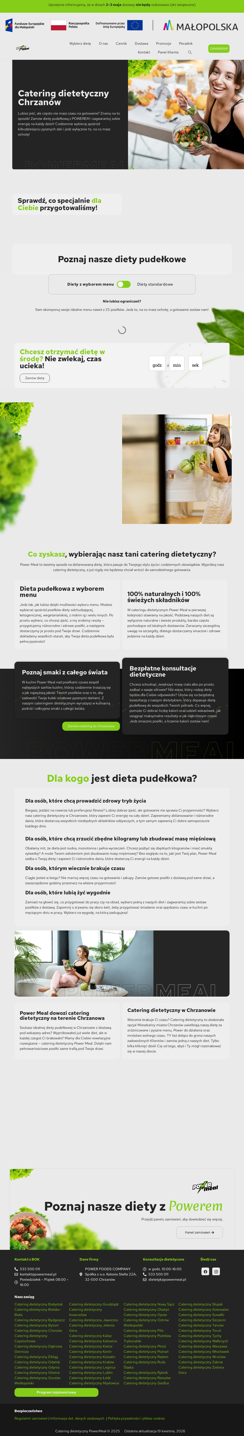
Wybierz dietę (80, 43)
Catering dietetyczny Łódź (89, 1378)
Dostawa (141, 43)
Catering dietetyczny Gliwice (37, 1372)
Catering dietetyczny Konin (90, 1351)
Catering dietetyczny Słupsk (200, 1304)
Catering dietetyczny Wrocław (202, 1357)
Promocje (163, 43)
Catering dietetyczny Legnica (92, 1367)
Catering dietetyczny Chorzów (38, 1330)
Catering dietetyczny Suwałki (201, 1314)
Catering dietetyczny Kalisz (90, 1335)
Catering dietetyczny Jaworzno (93, 1320)
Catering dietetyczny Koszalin (92, 1357)
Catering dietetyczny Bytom (36, 1325)
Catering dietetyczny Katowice (93, 1341)
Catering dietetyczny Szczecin (202, 1320)
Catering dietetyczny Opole (145, 1314)
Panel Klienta (168, 52)
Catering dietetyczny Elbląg (36, 1357)
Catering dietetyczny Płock (145, 1346)
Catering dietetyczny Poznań (146, 1351)
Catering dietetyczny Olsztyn (146, 1309)
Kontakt (144, 52)
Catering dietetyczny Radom (146, 1357)
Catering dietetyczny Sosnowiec (203, 1309)
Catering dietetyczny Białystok (38, 1304)
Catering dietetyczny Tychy (199, 1335)
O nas (103, 43)
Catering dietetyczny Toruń (199, 1330)
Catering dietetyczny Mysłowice (94, 1383)
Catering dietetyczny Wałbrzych (203, 1341)
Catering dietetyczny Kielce (90, 1346)
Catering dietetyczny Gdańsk (37, 1362)
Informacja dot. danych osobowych (77, 1418)
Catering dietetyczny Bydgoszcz (39, 1320)
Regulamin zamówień (31, 1418)
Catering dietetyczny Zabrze (200, 1362)
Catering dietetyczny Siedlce (146, 1383)
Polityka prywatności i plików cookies (136, 1418)
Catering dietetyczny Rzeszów (147, 1378)
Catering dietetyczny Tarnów (201, 1325)
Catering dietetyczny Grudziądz (94, 1304)
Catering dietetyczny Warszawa (202, 1346)
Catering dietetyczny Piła (143, 1330)
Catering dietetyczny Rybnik (146, 1372)
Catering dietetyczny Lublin (91, 1372)
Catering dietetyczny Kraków (91, 1362)
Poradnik (186, 43)
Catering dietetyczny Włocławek (203, 1351)
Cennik (121, 43)
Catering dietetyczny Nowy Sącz (149, 1304)
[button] (190, 52)
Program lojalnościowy (56, 1392)
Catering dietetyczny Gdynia (36, 1367)
